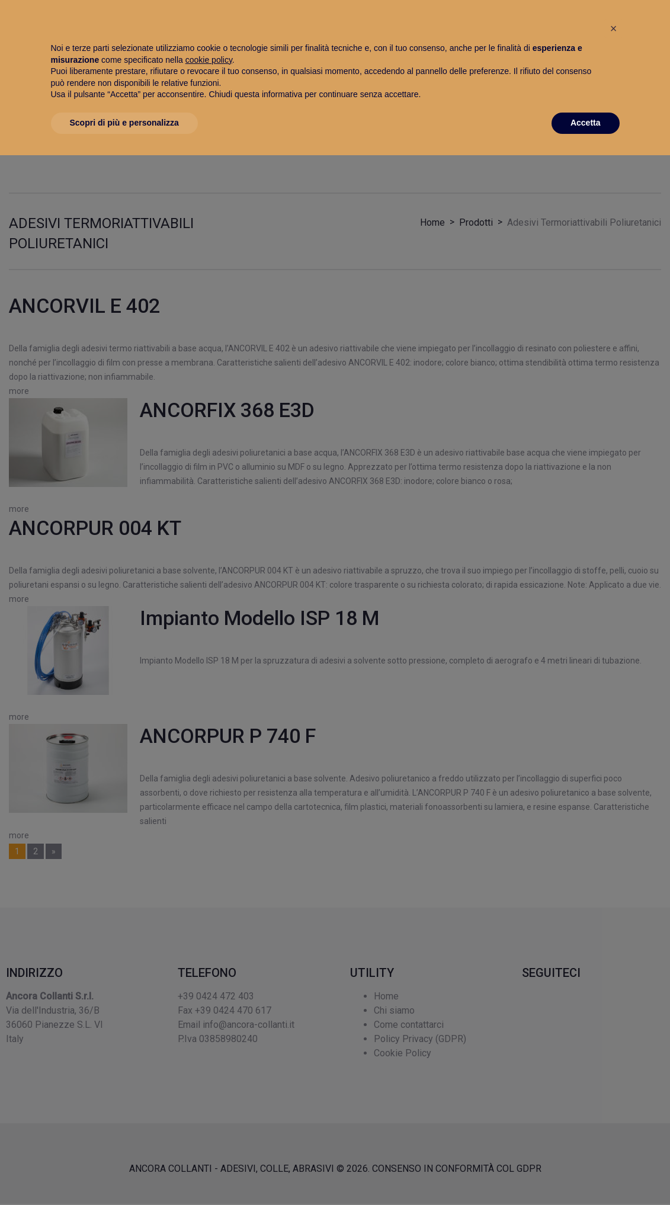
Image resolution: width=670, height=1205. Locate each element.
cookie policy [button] (208, 1109)
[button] (613, 1078)
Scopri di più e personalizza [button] (124, 1172)
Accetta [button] (585, 1172)
